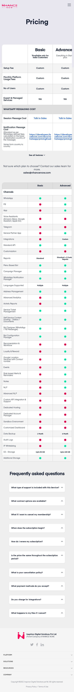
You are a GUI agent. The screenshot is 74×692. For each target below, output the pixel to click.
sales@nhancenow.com (37, 173)
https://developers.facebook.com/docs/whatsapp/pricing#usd (40, 137)
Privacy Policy (31, 687)
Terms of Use (43, 687)
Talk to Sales (40, 118)
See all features (37, 155)
